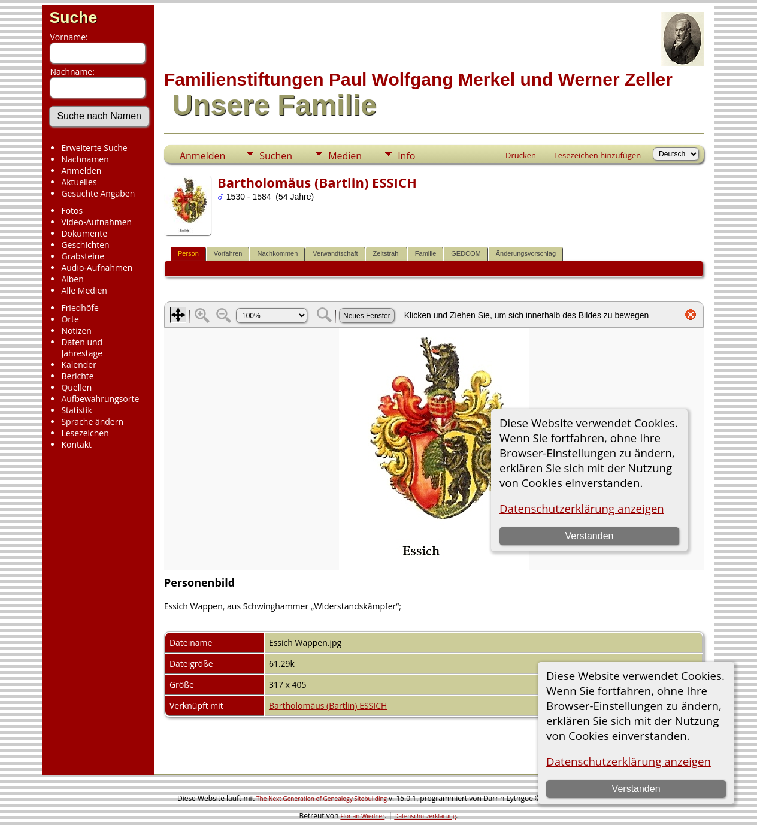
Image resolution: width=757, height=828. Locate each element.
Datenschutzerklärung (425, 816)
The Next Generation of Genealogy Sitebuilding (321, 798)
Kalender (78, 364)
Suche (73, 17)
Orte (69, 319)
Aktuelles (78, 182)
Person (188, 253)
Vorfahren (228, 253)
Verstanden (636, 789)
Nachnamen (84, 159)
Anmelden (81, 170)
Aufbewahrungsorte (100, 398)
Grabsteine (82, 256)
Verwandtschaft (335, 253)
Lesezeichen (84, 433)
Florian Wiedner (362, 816)
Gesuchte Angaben (98, 193)
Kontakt (76, 444)
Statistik (76, 410)
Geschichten (85, 244)
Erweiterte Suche (94, 147)
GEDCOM (466, 253)
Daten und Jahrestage (81, 347)
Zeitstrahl (386, 253)
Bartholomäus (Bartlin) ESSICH (328, 705)
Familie (425, 253)
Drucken (520, 155)
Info (406, 155)
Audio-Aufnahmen (96, 267)
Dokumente (84, 233)
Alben (72, 279)
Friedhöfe (80, 307)
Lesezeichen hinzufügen (597, 155)
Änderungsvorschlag (526, 253)
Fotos (72, 210)
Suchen (275, 155)
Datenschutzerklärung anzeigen (628, 761)
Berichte (77, 376)
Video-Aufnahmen (96, 222)
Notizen (76, 330)
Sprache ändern (92, 421)
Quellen (76, 387)
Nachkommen (277, 253)
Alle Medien (84, 290)
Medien (345, 155)
